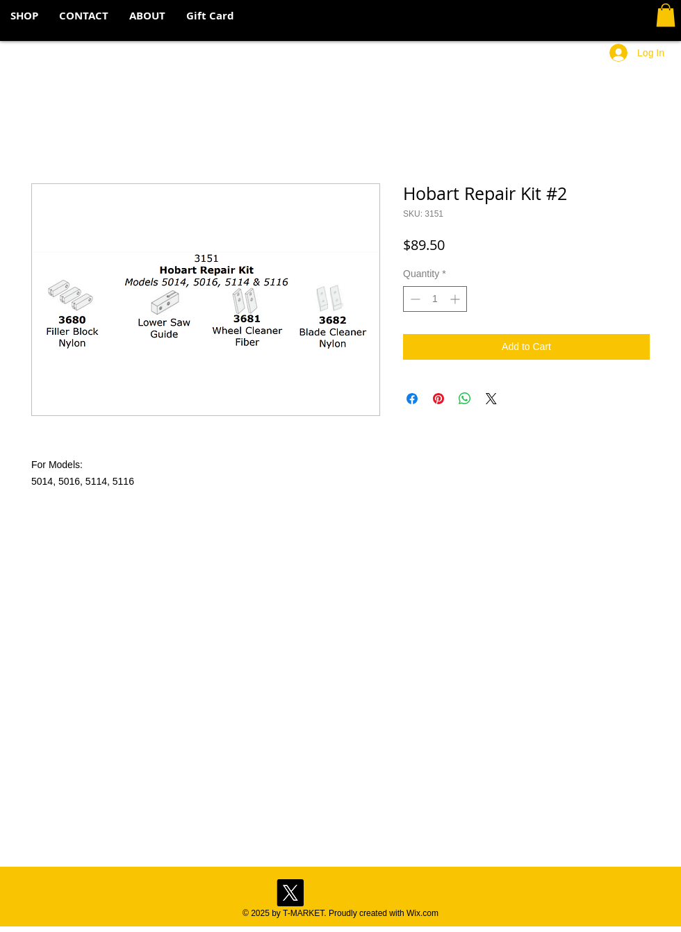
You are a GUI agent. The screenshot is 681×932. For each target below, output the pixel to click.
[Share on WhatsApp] (465, 398)
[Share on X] (491, 398)
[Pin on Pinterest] (438, 398)
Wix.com (422, 913)
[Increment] (456, 299)
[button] (665, 14)
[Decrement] (413, 299)
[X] (290, 892)
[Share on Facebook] (412, 398)
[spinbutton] (435, 299)
